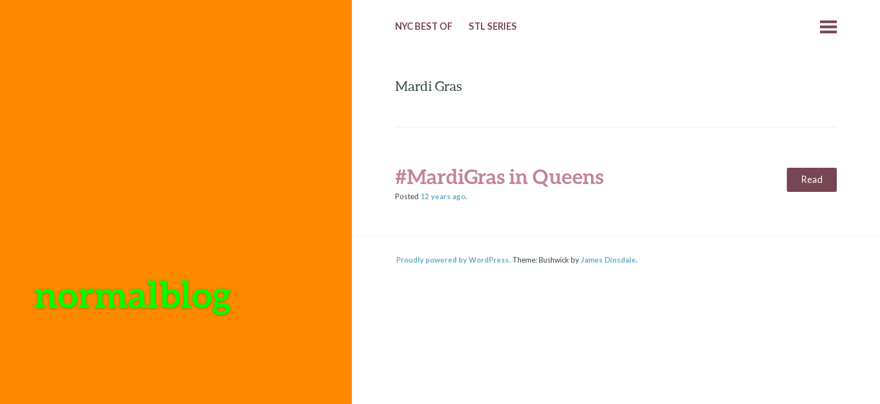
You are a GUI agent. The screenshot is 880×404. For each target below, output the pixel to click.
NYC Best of (423, 26)
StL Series (493, 26)
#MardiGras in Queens (499, 176)
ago (442, 196)
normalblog (132, 294)
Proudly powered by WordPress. (453, 259)
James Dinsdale (608, 259)
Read (812, 179)
